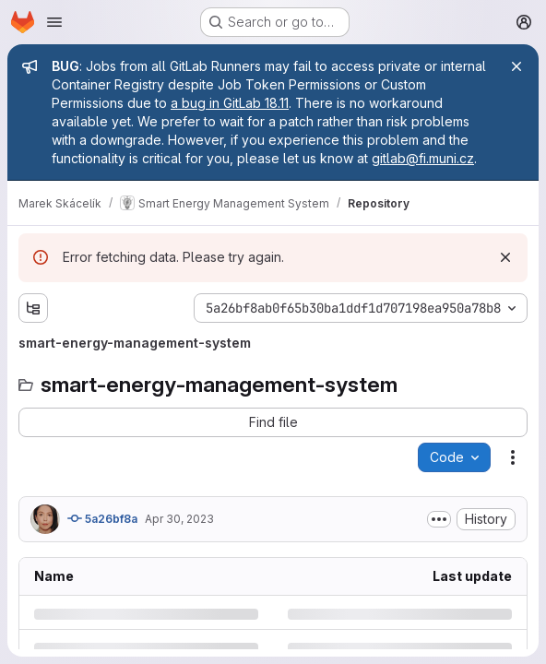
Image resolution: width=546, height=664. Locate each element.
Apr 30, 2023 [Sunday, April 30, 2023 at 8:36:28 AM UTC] (179, 519)
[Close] (516, 66)
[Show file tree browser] (33, 308)
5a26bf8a (102, 518)
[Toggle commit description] (439, 519)
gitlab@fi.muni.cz (423, 158)
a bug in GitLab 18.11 (230, 103)
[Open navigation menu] (54, 22)
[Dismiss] (505, 257)
